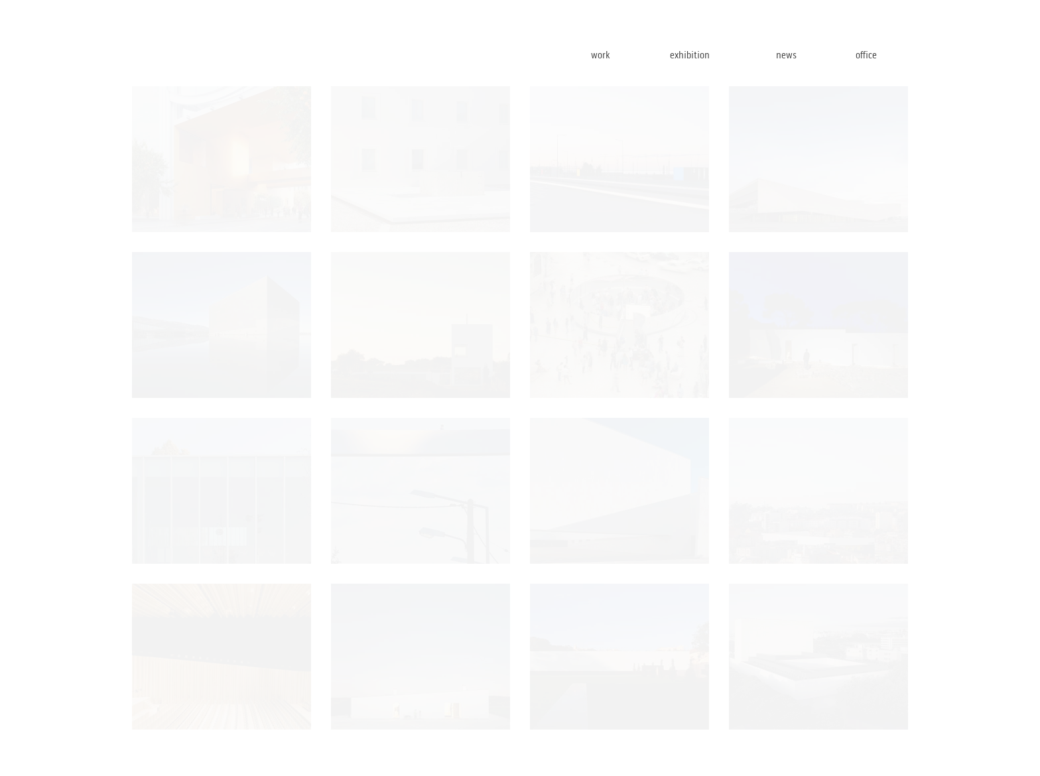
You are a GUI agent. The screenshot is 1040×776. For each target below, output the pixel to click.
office (881, 54)
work (620, 54)
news (804, 54)
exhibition (712, 54)
